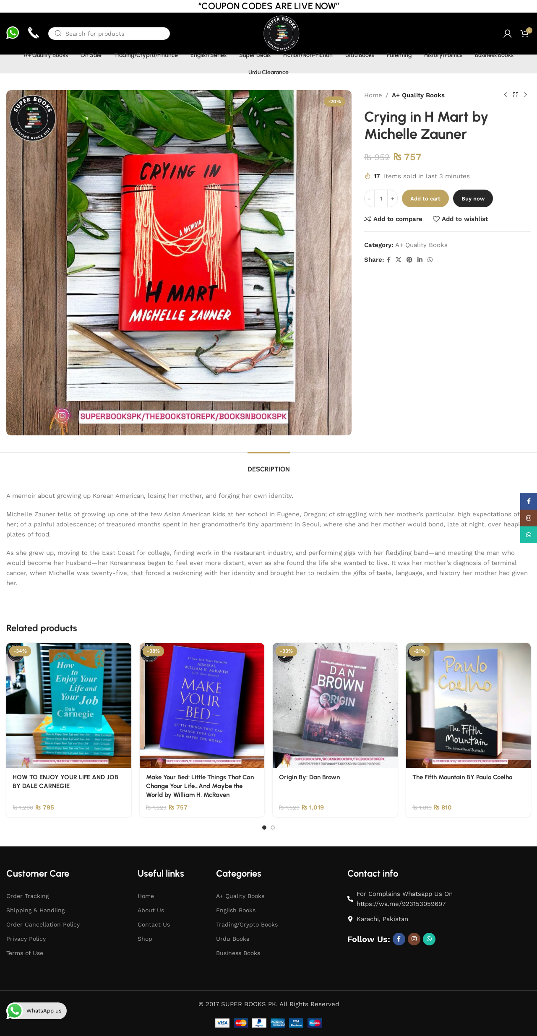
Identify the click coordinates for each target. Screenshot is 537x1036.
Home (373, 95)
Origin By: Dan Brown (309, 777)
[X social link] (398, 260)
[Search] (109, 33)
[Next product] (526, 95)
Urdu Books (232, 938)
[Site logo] (281, 33)
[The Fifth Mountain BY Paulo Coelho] (468, 705)
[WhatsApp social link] (430, 260)
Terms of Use (24, 953)
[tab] (269, 465)
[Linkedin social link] (420, 260)
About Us (151, 910)
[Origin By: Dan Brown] (335, 705)
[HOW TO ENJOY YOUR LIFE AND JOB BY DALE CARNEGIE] (68, 705)
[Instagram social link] (414, 939)
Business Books (238, 953)
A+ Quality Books (418, 95)
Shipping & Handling (35, 910)
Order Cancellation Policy (43, 924)
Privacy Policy (26, 938)
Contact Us (154, 924)
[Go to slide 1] (264, 827)
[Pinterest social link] (409, 260)
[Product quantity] (381, 198)
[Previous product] (506, 95)
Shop (145, 938)
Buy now (473, 198)
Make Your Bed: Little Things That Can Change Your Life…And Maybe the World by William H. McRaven (200, 786)
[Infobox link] (12, 33)
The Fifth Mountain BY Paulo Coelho (462, 777)
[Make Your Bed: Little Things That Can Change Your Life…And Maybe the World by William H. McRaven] (202, 705)
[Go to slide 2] (273, 827)
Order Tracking (27, 896)
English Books (235, 910)
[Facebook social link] (388, 260)
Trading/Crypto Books (247, 924)
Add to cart (425, 198)
